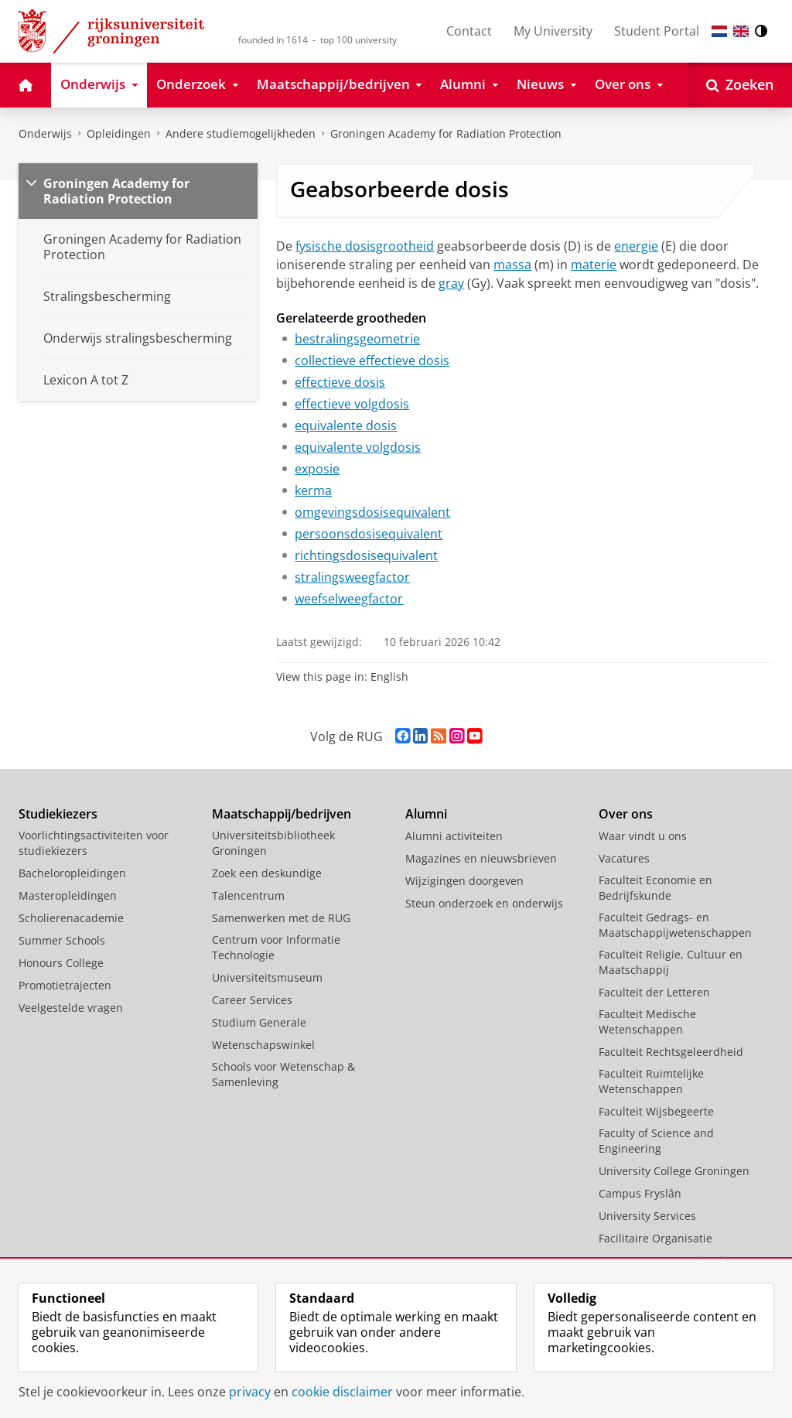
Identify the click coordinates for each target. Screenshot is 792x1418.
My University (553, 30)
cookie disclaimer (342, 1391)
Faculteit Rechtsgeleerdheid (671, 1051)
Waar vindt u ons (643, 836)
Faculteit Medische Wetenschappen (647, 1021)
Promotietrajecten (65, 985)
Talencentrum (248, 895)
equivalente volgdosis (358, 447)
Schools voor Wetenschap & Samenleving (283, 1074)
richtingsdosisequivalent (366, 555)
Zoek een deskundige (267, 873)
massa (512, 264)
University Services (647, 1215)
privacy (250, 1391)
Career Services (252, 1000)
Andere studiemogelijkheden (241, 133)
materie (593, 264)
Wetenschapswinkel (263, 1044)
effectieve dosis (340, 382)
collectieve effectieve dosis (372, 360)
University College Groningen (674, 1170)
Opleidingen (119, 133)
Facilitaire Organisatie (655, 1238)
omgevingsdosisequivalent (372, 512)
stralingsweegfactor (352, 577)
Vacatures (624, 858)
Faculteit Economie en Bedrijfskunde (655, 888)
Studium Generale (259, 1022)
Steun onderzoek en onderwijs (484, 903)
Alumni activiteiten (454, 836)
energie (636, 246)
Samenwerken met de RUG (281, 918)
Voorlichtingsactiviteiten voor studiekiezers (94, 843)
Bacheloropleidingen (72, 873)
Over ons (626, 814)
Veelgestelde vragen (71, 1007)
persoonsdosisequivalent (368, 533)
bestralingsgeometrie (357, 338)
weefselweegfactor (349, 598)
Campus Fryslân (640, 1193)
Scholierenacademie (71, 918)
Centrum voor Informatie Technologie (276, 947)
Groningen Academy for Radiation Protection (446, 133)
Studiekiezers (58, 814)
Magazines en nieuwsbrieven (481, 858)
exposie (317, 468)
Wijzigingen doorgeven (464, 880)
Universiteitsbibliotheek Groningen (273, 843)
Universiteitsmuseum (267, 977)
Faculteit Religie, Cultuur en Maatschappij (670, 962)
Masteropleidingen (68, 895)
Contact (469, 30)
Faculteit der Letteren (654, 992)
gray (451, 283)
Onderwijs (45, 133)
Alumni (426, 814)
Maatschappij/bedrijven (281, 814)
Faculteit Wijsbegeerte (656, 1111)
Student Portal (656, 30)
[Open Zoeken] (740, 85)
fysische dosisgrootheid (364, 246)
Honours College (61, 962)
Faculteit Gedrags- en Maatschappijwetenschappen (675, 925)
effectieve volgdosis (352, 403)
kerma (313, 490)
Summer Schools (62, 940)
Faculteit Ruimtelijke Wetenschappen (651, 1081)
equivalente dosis (346, 425)
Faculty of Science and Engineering (656, 1141)
